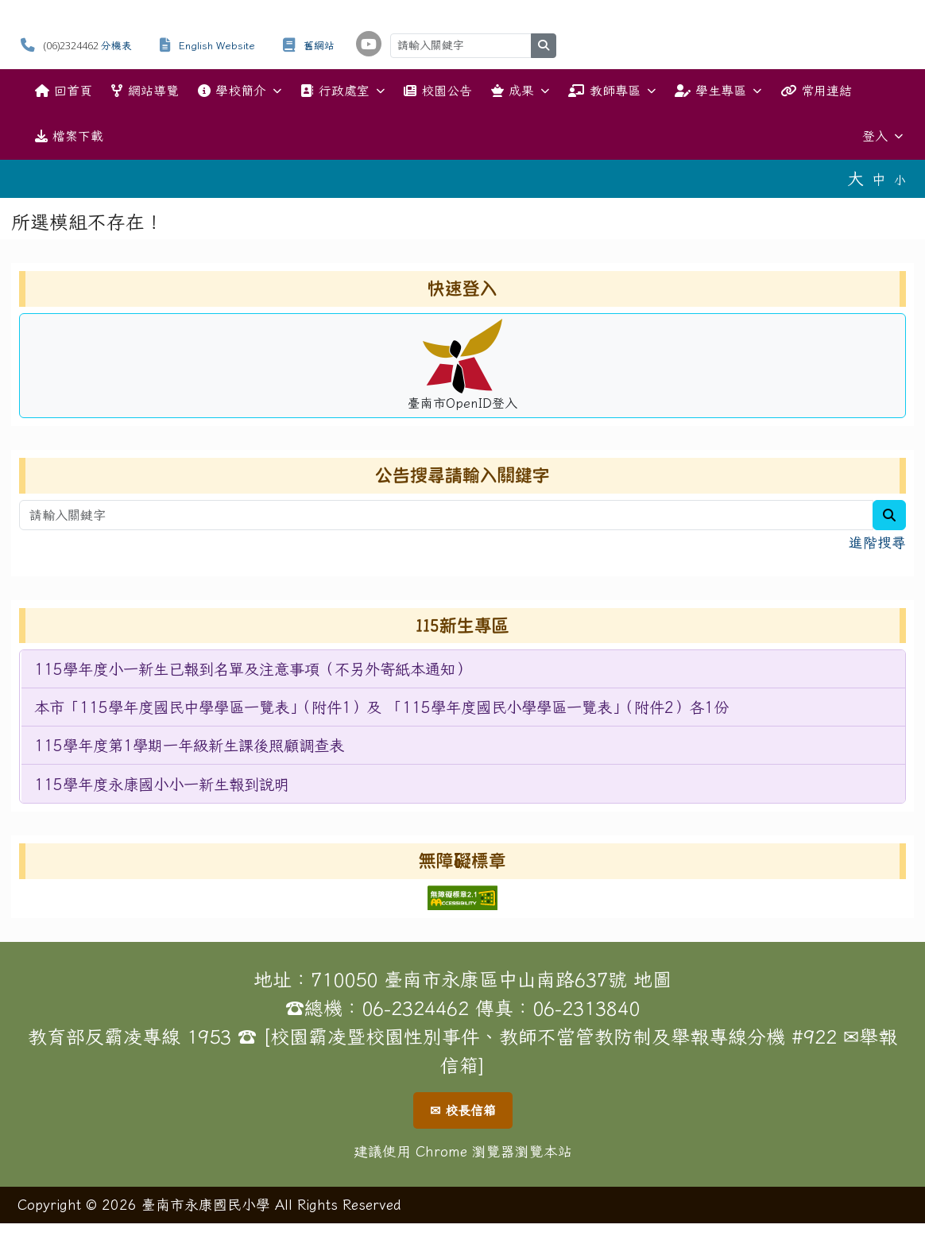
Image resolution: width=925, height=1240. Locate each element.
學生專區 (718, 91)
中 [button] (879, 179)
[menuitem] (463, 669)
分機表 (116, 46)
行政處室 (342, 91)
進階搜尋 (877, 542)
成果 (520, 91)
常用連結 (816, 90)
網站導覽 (144, 90)
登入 (882, 136)
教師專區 (611, 91)
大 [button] (855, 178)
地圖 (652, 979)
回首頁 (63, 90)
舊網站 (319, 46)
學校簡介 (239, 91)
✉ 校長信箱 (463, 1110)
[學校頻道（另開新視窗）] (368, 43)
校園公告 (438, 90)
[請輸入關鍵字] (461, 45)
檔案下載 (69, 136)
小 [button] (900, 180)
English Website (217, 46)
